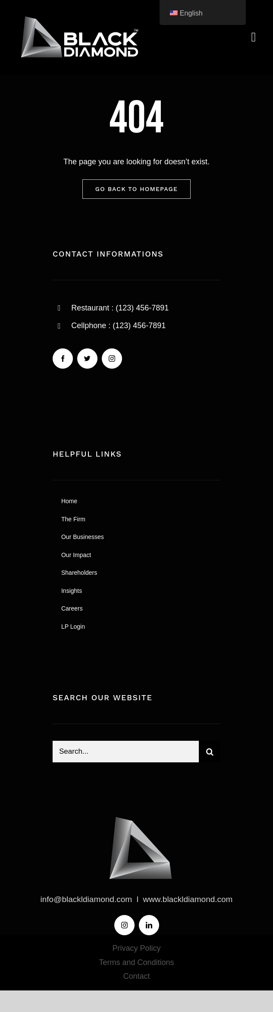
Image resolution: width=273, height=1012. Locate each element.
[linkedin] (149, 925)
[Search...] (126, 751)
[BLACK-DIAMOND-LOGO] (77, 17)
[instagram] (112, 358)
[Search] (209, 751)
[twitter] (87, 358)
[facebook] (63, 358)
